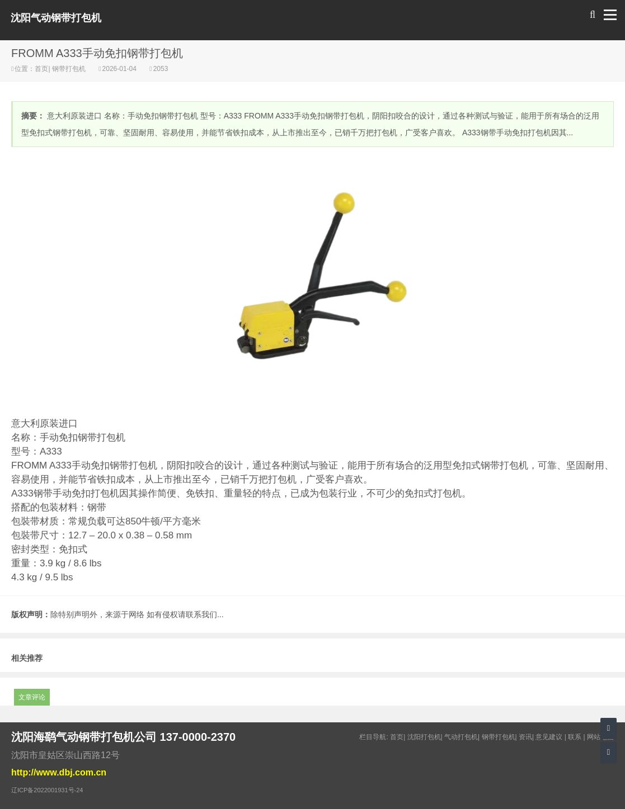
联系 (574, 737)
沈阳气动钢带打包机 (56, 17)
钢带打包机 (69, 69)
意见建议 (548, 737)
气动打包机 (461, 737)
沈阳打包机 (424, 737)
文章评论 (31, 697)
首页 (41, 69)
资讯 (525, 737)
